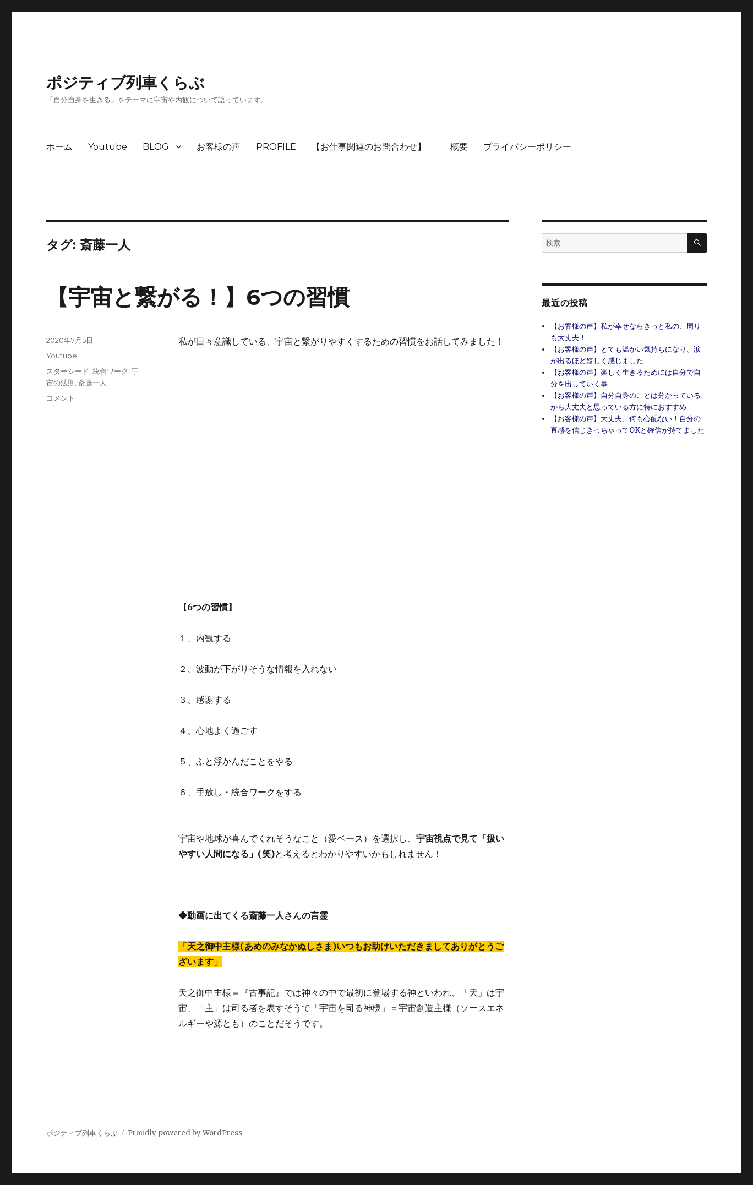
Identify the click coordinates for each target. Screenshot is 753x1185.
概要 (459, 146)
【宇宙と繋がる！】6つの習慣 (198, 296)
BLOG (156, 146)
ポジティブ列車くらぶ (125, 82)
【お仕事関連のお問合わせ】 (373, 146)
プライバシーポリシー (527, 146)
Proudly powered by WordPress (185, 1133)
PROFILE (276, 146)
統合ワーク (110, 371)
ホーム (59, 146)
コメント (60, 398)
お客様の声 (219, 146)
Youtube (107, 146)
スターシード (67, 371)
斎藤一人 (92, 382)
